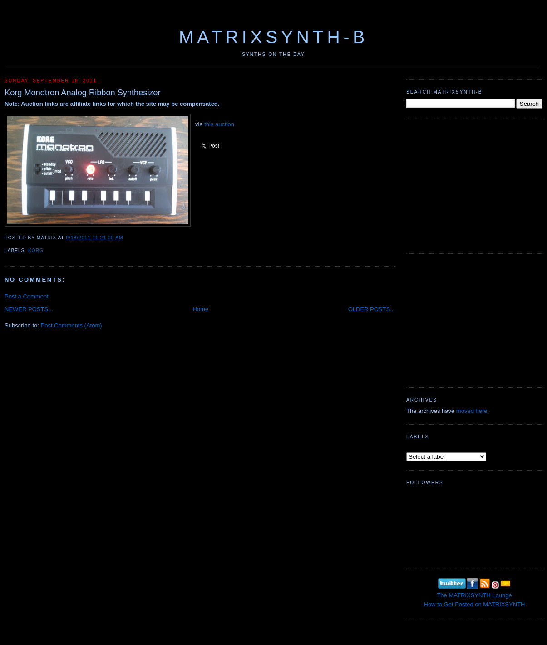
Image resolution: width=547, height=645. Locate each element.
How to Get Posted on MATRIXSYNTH (474, 604)
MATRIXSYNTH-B (273, 37)
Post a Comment (27, 296)
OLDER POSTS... (371, 309)
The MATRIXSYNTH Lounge (474, 595)
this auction (219, 124)
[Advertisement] (474, 185)
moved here (472, 410)
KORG (36, 250)
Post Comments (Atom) (71, 325)
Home (200, 309)
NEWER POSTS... (29, 309)
